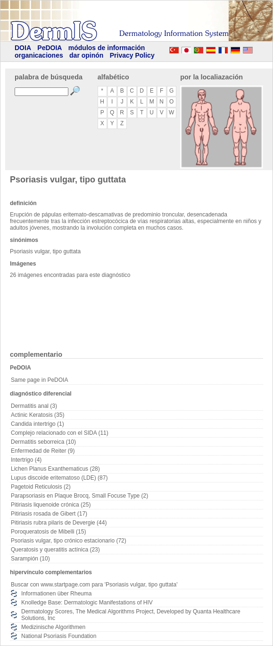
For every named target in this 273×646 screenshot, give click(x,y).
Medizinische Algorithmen (53, 627)
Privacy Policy (132, 55)
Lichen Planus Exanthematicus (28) (55, 468)
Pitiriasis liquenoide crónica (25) (51, 504)
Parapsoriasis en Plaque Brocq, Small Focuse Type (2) (79, 495)
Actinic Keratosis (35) (37, 415)
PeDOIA (49, 48)
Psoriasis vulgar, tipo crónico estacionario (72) (68, 540)
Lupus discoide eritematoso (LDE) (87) (59, 477)
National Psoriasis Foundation (58, 636)
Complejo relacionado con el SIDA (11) (59, 433)
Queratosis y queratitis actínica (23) (55, 549)
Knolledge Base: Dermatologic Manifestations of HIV (87, 602)
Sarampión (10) (30, 558)
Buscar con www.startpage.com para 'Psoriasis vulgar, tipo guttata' (94, 584)
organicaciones (39, 55)
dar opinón (86, 55)
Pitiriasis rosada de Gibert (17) (49, 513)
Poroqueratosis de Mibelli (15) (48, 531)
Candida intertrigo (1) (37, 424)
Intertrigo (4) (26, 460)
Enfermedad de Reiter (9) (42, 451)
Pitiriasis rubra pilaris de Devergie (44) (59, 522)
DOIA (23, 48)
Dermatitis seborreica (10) (43, 442)
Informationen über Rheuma (56, 593)
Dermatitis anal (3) (34, 406)
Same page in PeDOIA (39, 380)
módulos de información (106, 48)
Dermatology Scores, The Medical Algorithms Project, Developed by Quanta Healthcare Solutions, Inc (130, 614)
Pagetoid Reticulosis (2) (41, 486)
